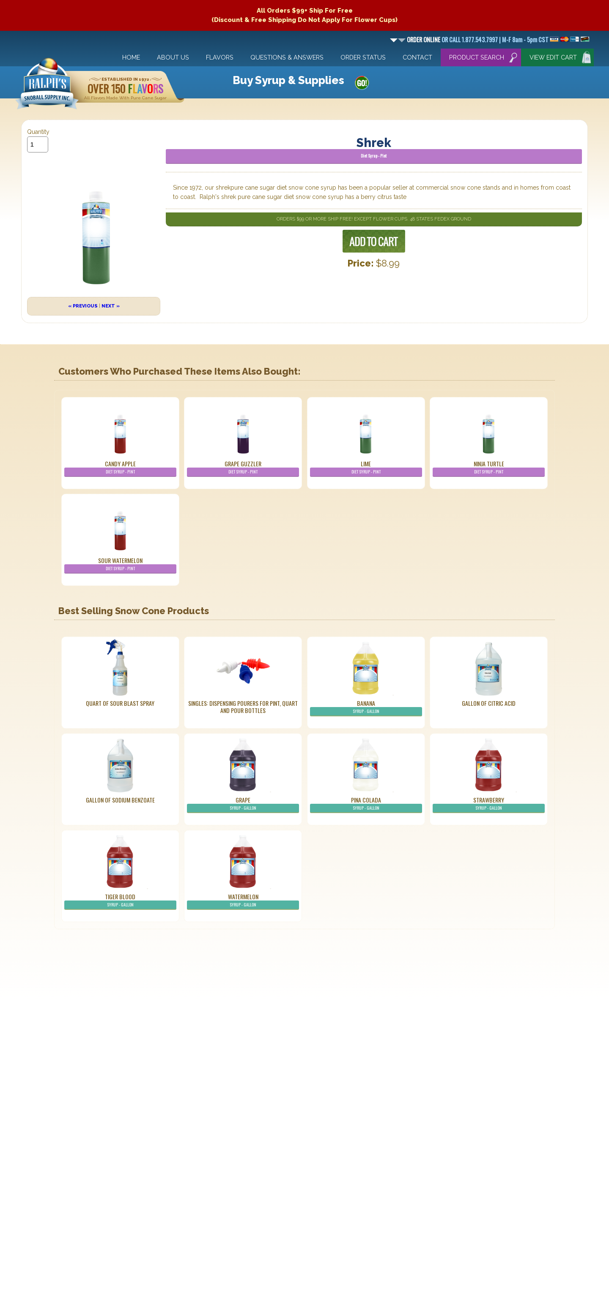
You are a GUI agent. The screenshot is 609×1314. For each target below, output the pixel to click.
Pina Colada (366, 804)
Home (131, 57)
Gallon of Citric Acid (489, 703)
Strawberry (489, 804)
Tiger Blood (120, 901)
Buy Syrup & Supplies (288, 80)
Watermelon (243, 901)
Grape (243, 804)
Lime (366, 468)
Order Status (363, 57)
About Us (173, 57)
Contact (417, 57)
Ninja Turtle (489, 468)
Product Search (476, 57)
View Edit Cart (553, 57)
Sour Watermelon (120, 565)
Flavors (219, 57)
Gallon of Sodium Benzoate (120, 799)
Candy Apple (120, 468)
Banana (366, 707)
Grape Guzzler (243, 468)
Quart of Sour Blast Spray (120, 703)
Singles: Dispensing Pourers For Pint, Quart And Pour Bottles (243, 707)
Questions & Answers (287, 57)
